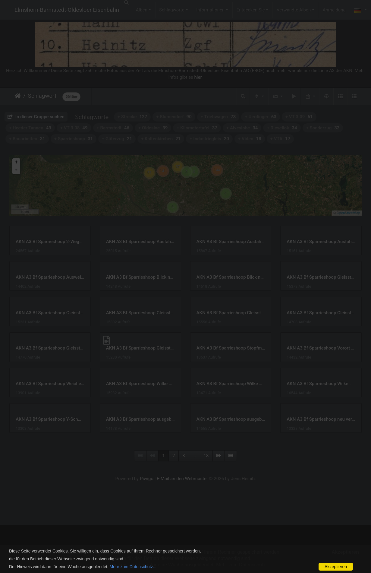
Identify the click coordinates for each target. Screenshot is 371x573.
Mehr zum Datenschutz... (133, 566)
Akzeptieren (336, 566)
